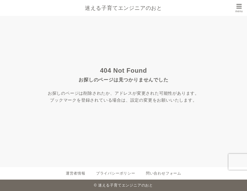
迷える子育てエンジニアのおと (123, 8)
